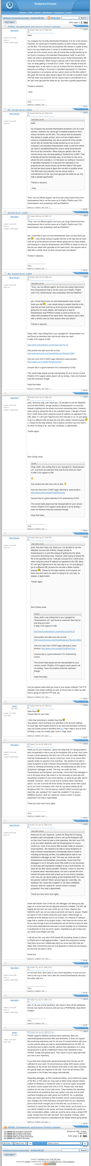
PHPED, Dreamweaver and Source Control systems (34, 1127)
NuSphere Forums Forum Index (16, 18)
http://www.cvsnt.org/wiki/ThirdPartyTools (44, 362)
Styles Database (68, 1162)
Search (37, 13)
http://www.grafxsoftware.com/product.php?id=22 (48, 345)
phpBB (27, 1162)
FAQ (30, 13)
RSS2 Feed (54, 18)
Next (86, 22)
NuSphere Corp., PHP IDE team (49, 1159)
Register (23, 13)
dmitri (14, 706)
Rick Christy (15, 114)
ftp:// (62, 729)
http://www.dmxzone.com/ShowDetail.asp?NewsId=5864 (51, 353)
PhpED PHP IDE (37, 18)
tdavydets (14, 30)
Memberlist (47, 13)
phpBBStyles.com (55, 1162)
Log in (69, 13)
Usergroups (59, 13)
